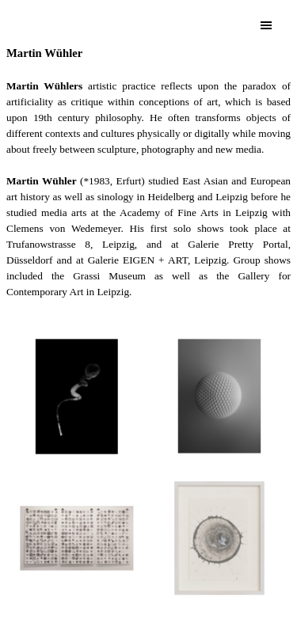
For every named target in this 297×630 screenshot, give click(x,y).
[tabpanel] (148, 180)
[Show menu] (266, 25)
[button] (77, 396)
